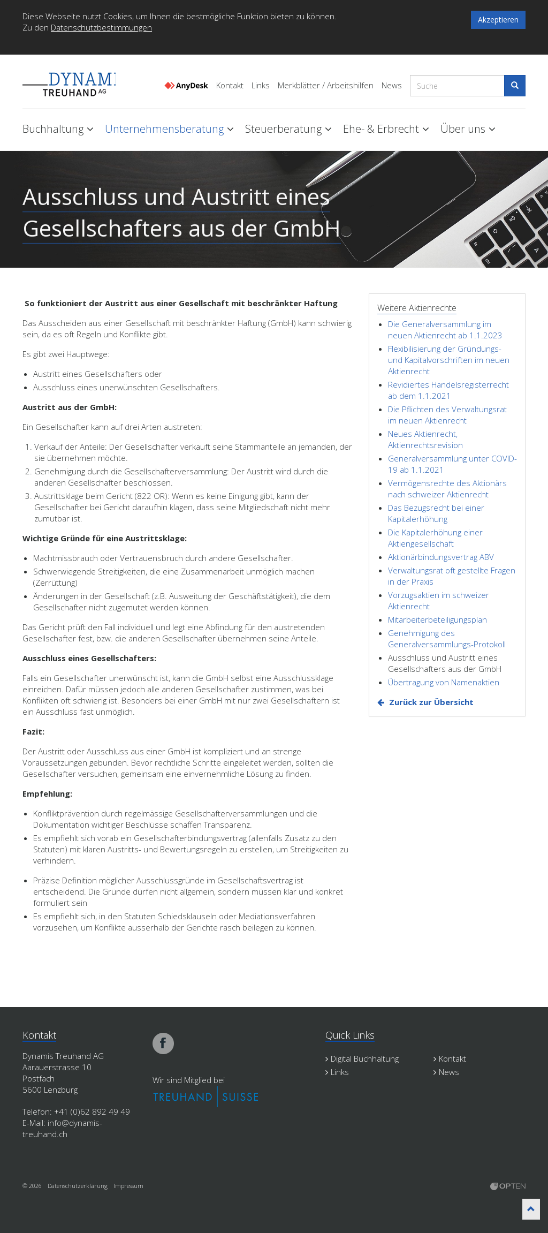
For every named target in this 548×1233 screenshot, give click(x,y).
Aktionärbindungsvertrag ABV (441, 556)
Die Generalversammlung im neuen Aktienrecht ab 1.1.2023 (445, 330)
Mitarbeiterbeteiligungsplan (437, 619)
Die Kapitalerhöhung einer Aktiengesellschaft (435, 538)
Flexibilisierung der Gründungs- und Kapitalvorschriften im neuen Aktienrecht (448, 359)
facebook (163, 1043)
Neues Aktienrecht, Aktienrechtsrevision (425, 439)
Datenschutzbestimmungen (101, 27)
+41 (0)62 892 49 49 (92, 1111)
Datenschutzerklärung (78, 1186)
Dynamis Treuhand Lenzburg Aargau (76, 82)
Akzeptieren (498, 19)
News (392, 85)
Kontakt (229, 85)
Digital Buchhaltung (362, 1058)
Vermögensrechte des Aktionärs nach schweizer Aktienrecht (447, 489)
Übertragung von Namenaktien (443, 682)
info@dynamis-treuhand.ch (62, 1128)
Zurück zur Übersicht (431, 702)
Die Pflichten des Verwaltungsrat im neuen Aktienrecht (447, 415)
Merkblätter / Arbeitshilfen (326, 85)
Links (261, 85)
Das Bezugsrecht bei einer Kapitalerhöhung (436, 513)
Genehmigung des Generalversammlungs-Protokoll (447, 638)
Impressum (128, 1186)
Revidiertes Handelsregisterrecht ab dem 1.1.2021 (448, 390)
